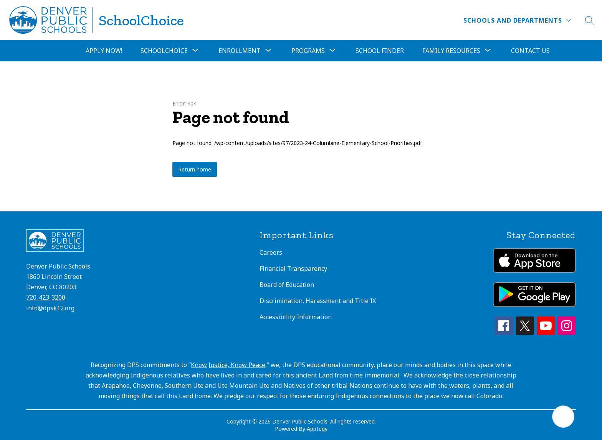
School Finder (380, 50)
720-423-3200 (45, 297)
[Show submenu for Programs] (308, 50)
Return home (194, 169)
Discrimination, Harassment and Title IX (318, 301)
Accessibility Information (296, 317)
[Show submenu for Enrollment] (239, 50)
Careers (271, 252)
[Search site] (589, 20)
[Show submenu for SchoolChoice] (164, 50)
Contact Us (530, 50)
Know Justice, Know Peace (228, 365)
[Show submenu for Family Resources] (451, 50)
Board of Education (287, 284)
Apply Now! (104, 50)
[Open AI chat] (563, 416)
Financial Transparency (293, 268)
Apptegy (317, 428)
